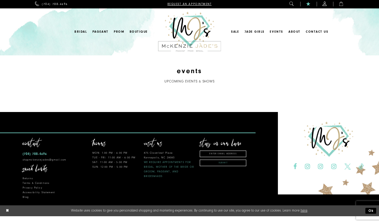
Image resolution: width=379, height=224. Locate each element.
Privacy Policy (32, 187)
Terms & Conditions (36, 183)
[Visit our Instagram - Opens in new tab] (307, 166)
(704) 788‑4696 (35, 154)
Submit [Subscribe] (223, 162)
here (304, 210)
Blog (26, 197)
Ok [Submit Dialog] (371, 211)
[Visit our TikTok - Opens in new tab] (361, 166)
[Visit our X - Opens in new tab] (347, 166)
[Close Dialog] (7, 211)
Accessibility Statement (39, 192)
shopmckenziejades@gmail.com (44, 159)
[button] (291, 4)
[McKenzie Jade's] (189, 32)
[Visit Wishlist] (308, 4)
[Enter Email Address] (223, 154)
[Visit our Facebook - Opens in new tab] (295, 166)
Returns (28, 178)
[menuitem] (51, 4)
